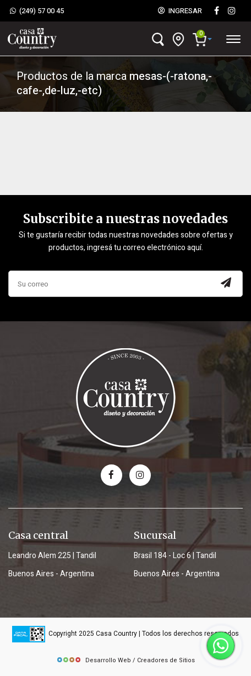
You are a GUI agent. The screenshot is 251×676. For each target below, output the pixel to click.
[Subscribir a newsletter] (225, 283)
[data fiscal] (28, 634)
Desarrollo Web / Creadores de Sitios (125, 660)
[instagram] (231, 11)
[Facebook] (216, 11)
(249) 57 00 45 (37, 11)
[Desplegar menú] (232, 37)
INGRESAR (180, 11)
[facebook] (111, 475)
